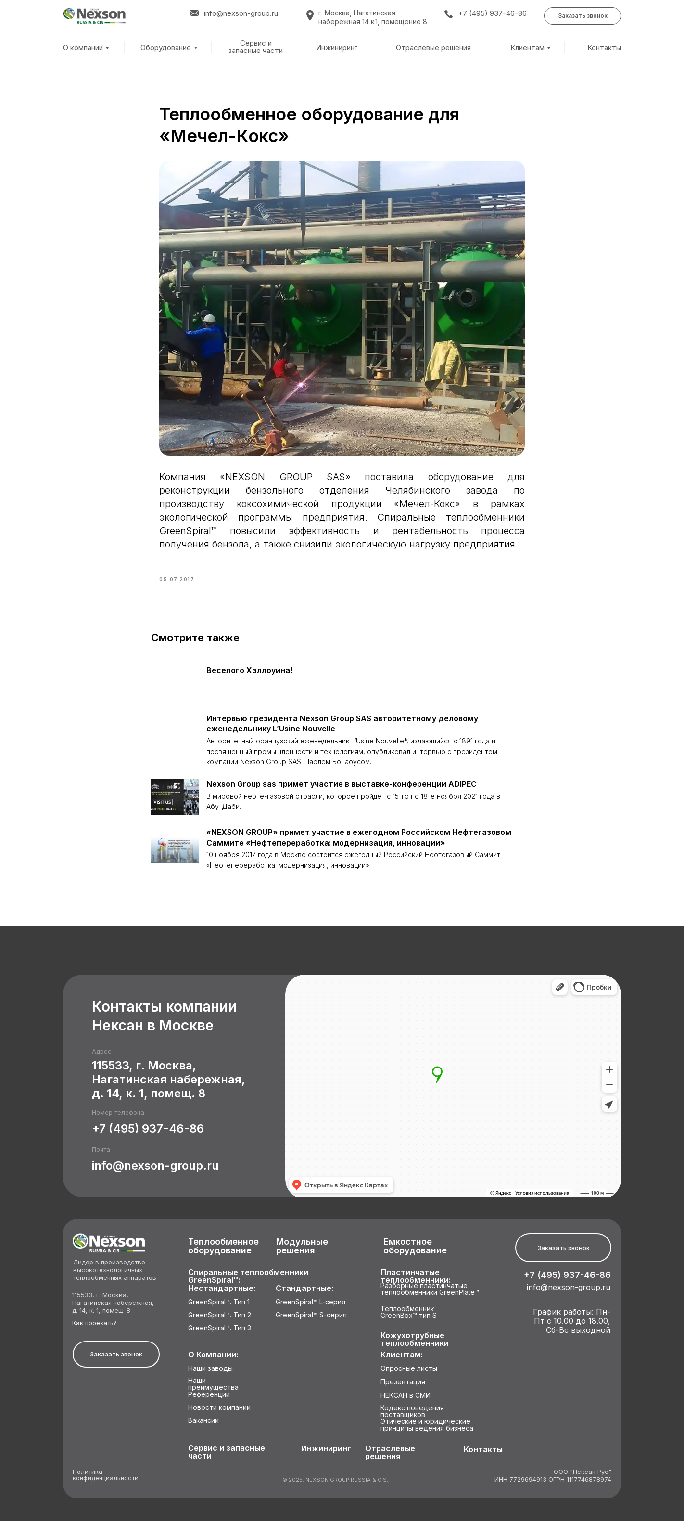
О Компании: (213, 1358)
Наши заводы (210, 1372)
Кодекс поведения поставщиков (412, 1415)
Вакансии (203, 1424)
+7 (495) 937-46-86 (492, 13)
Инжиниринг (336, 48)
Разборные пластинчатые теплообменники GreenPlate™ (429, 1293)
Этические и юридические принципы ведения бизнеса (426, 1428)
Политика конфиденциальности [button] (106, 1478)
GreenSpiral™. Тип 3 (219, 1331)
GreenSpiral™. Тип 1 (219, 1305)
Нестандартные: (221, 1292)
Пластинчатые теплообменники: (415, 1280)
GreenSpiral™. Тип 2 (219, 1318)
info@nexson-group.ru (155, 1169)
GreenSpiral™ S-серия (311, 1318)
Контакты (604, 48)
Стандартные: (304, 1292)
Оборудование (165, 47)
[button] (582, 16)
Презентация (402, 1385)
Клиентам (527, 47)
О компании (83, 47)
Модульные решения (302, 1250)
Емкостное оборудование (415, 1250)
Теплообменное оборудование (223, 1250)
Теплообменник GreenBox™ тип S (408, 1316)
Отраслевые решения (433, 48)
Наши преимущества (213, 1387)
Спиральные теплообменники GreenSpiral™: (248, 1280)
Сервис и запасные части (255, 46)
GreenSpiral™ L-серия (310, 1305)
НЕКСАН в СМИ (405, 1399)
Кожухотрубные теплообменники (414, 1343)
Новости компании (219, 1411)
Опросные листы (408, 1372)
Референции (209, 1398)
